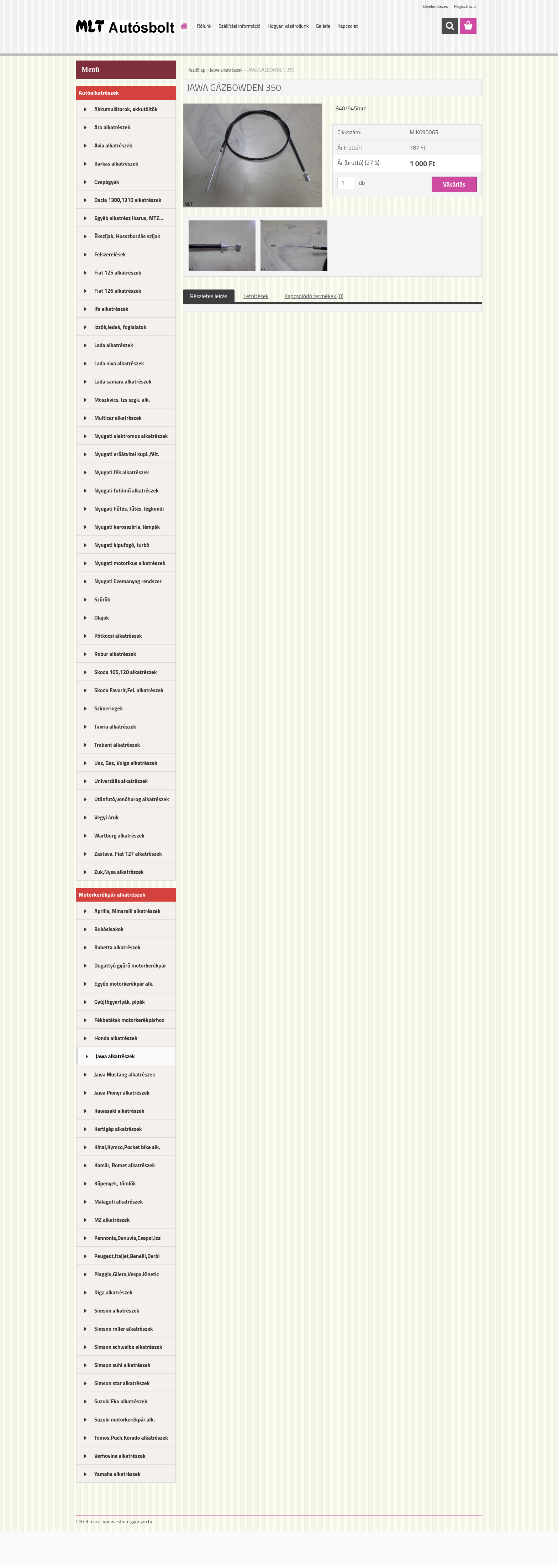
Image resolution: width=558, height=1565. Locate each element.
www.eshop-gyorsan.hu (128, 1521)
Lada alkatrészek (113, 345)
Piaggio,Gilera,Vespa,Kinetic (126, 1274)
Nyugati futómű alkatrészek (126, 490)
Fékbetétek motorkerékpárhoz (129, 1020)
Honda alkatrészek (115, 1038)
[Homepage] (183, 26)
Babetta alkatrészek (117, 947)
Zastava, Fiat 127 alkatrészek (128, 854)
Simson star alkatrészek (121, 1383)
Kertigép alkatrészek (118, 1129)
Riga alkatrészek (113, 1292)
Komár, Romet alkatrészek (124, 1165)
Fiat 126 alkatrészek (117, 291)
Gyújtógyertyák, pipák (119, 1002)
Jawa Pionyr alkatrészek (121, 1093)
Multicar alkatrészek (118, 418)
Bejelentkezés (435, 6)
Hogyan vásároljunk (288, 26)
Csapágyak (106, 182)
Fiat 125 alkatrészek (117, 272)
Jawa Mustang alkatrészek (124, 1074)
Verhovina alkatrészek (120, 1456)
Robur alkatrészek (115, 654)
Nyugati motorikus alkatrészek (129, 563)
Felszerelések (110, 254)
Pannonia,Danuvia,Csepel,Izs (127, 1238)
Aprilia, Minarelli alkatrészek (127, 911)
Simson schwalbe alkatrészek (128, 1347)
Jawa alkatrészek (115, 1056)
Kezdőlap (196, 69)
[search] (450, 26)
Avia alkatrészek (113, 145)
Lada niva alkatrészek (119, 363)
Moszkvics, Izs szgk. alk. (122, 400)
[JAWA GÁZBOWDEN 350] (252, 106)
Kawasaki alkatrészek (119, 1111)
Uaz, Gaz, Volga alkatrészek (125, 763)
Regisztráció (465, 6)
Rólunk (204, 26)
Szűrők (102, 599)
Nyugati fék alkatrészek (121, 472)
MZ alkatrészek (112, 1220)
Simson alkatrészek (116, 1310)
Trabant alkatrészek (117, 745)
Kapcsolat (347, 26)
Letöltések (255, 296)
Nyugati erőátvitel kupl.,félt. (126, 454)
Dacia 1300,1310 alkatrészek (127, 200)
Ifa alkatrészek (111, 309)
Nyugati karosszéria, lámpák (127, 527)
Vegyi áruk (106, 817)
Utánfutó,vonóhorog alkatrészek (131, 799)
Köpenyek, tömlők (115, 1183)
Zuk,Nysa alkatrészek (119, 872)
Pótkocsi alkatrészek (118, 636)
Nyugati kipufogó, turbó (121, 545)
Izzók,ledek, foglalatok (120, 327)
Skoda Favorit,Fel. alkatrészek (128, 690)
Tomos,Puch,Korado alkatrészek (131, 1438)
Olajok (101, 618)
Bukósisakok (108, 929)
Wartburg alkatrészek (119, 835)
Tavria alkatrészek (115, 726)
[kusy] (346, 183)
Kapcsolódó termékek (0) (313, 296)
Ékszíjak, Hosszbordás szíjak (127, 236)
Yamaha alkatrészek (117, 1474)
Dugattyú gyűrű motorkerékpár (130, 965)
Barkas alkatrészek (116, 164)
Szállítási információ (239, 26)
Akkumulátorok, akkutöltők (125, 109)
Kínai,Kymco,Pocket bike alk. (127, 1147)
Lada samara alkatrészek (123, 381)
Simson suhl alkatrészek (122, 1365)
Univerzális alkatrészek (121, 781)
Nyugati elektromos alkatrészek (131, 436)
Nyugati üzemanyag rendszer (128, 581)
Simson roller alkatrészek (123, 1329)
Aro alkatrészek (112, 127)
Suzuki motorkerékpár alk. (124, 1419)
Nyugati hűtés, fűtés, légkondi (129, 509)
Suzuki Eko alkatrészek (120, 1401)
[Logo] (125, 26)
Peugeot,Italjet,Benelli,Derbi (127, 1256)
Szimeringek (108, 708)
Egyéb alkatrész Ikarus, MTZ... (128, 218)
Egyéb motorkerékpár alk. (123, 984)
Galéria (323, 26)
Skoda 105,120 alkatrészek (125, 672)
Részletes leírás (208, 296)
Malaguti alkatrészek (118, 1202)
